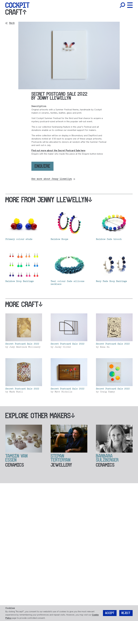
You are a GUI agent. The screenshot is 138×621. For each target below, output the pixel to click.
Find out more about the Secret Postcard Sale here (58, 150)
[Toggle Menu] (130, 5)
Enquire (42, 166)
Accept (109, 613)
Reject (125, 613)
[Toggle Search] (122, 5)
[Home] (17, 5)
